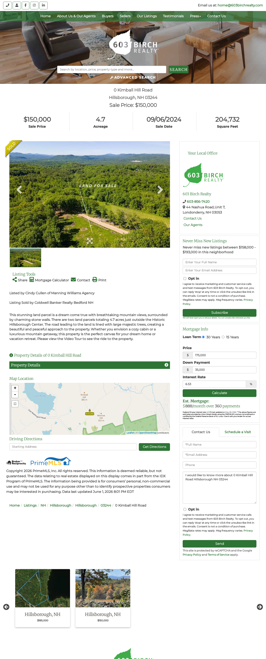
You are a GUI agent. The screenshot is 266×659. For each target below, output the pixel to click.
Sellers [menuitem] (125, 16)
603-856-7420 (198, 202)
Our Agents (192, 225)
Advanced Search (135, 77)
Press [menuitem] (195, 16)
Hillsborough (60, 505)
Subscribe (219, 313)
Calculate (219, 393)
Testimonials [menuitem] (173, 16)
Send (219, 544)
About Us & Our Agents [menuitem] (76, 16)
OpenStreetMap (147, 432)
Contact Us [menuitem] (216, 16)
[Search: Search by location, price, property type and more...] (111, 69)
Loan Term (192, 337)
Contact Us (192, 218)
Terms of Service (218, 554)
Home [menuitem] (45, 16)
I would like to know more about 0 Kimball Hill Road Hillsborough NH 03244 (219, 488)
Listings (30, 505)
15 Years (230, 337)
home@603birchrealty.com (240, 5)
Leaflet (130, 432)
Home (14, 505)
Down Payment (196, 363)
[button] (189, 69)
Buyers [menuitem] (107, 16)
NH (43, 505)
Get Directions (154, 447)
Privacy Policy (192, 554)
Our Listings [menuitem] (147, 16)
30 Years (211, 337)
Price (187, 348)
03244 (106, 505)
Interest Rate (194, 377)
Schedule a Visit (238, 432)
